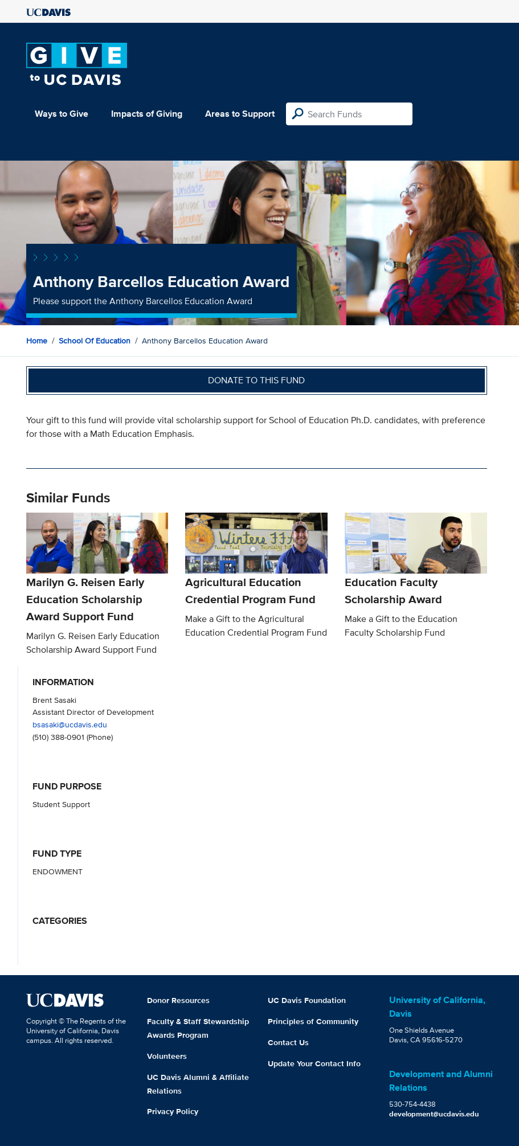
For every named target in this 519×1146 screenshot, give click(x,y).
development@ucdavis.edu (434, 1113)
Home (36, 340)
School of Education (94, 340)
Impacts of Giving (146, 113)
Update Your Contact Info (314, 1063)
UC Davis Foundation (307, 1000)
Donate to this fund (256, 380)
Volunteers (167, 1056)
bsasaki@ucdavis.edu (69, 724)
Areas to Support (240, 113)
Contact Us (288, 1042)
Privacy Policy (172, 1111)
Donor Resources (178, 1000)
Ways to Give (61, 113)
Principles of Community (313, 1021)
